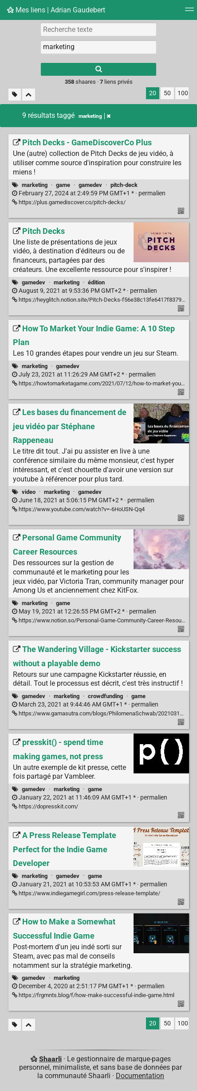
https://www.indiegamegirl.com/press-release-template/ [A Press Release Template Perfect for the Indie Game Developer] (86, 893)
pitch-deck (124, 185)
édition (96, 282)
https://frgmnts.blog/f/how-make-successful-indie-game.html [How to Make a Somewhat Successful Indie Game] (93, 995)
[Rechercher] (98, 69)
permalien (88, 193)
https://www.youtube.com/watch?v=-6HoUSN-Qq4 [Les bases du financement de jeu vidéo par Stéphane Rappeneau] (78, 509)
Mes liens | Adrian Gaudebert (56, 10)
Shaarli (50, 1059)
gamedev (90, 185)
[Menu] (189, 12)
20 (152, 93)
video (28, 492)
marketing (34, 185)
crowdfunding (105, 696)
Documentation (140, 1076)
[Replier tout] (28, 95)
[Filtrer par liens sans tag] (14, 95)
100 (182, 93)
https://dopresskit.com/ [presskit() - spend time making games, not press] (45, 806)
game (63, 185)
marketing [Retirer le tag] (94, 116)
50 (167, 93)
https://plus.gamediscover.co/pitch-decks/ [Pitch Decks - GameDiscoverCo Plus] (69, 202)
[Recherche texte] (98, 29)
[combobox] (98, 47)
